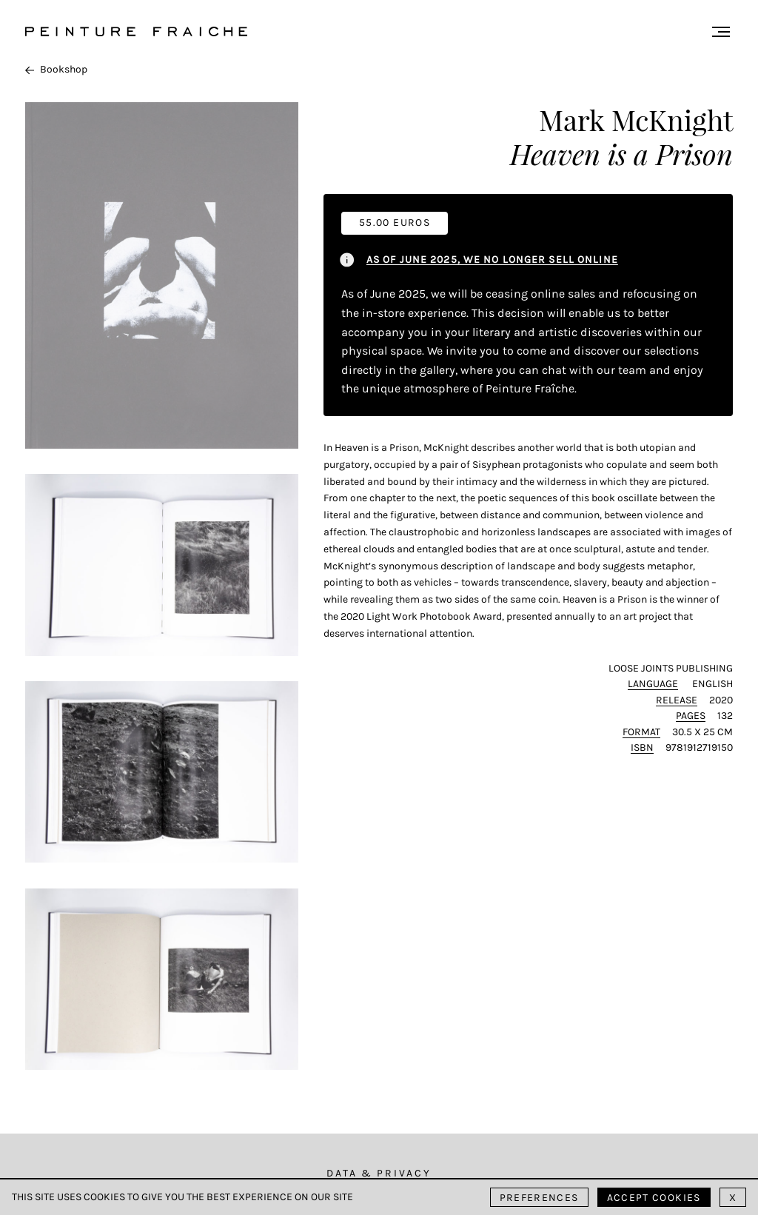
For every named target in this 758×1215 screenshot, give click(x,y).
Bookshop (56, 69)
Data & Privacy (378, 1173)
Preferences (539, 1197)
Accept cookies (654, 1197)
